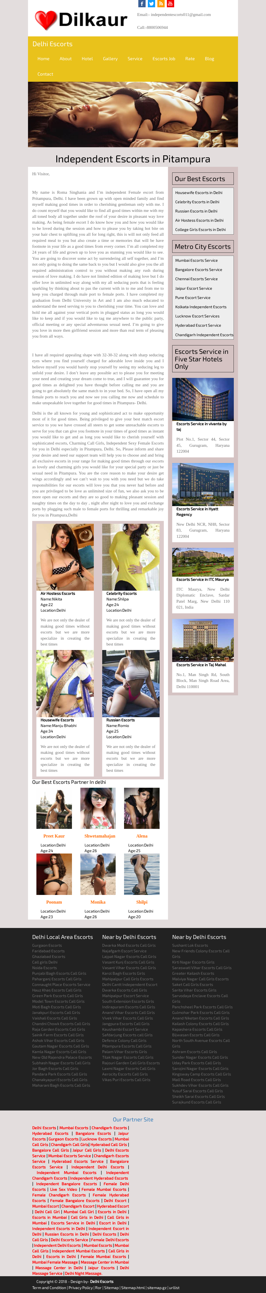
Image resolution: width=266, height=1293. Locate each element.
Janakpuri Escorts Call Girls (56, 1012)
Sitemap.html (133, 1287)
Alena (142, 836)
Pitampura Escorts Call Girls (126, 1046)
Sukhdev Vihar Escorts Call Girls (200, 1085)
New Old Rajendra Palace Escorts (62, 1057)
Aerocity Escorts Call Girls (125, 1074)
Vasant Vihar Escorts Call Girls (129, 967)
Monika (97, 902)
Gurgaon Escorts (47, 945)
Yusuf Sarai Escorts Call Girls (197, 1090)
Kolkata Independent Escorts (201, 306)
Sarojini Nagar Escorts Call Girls (200, 1068)
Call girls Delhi (44, 962)
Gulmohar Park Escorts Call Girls (201, 1012)
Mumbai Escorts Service (196, 260)
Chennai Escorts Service (196, 278)
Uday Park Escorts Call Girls (196, 1062)
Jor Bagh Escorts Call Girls (55, 1068)
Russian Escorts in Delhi (196, 211)
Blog (209, 58)
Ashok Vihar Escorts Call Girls (58, 1040)
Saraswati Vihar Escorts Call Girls (202, 967)
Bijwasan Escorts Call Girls (196, 1034)
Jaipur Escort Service (193, 288)
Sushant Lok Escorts (190, 945)
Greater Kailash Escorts (193, 973)
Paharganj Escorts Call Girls (56, 978)
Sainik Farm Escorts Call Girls (58, 1034)
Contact (45, 73)
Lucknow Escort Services (197, 316)
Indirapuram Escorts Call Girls (128, 1006)
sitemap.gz (157, 1287)
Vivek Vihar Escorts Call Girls (127, 1018)
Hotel (87, 58)
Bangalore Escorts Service (198, 269)
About (66, 58)
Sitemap (111, 1287)
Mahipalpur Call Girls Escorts (127, 978)
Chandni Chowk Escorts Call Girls (61, 1023)
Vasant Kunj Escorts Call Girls (128, 962)
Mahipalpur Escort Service (125, 995)
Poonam (54, 902)
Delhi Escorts (52, 43)
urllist (174, 1287)
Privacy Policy (81, 1287)
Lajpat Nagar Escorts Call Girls (129, 956)
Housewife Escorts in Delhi (198, 192)
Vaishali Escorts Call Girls (54, 1018)
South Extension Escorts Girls (128, 1001)
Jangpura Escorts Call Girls (126, 1023)
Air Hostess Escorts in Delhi (199, 220)
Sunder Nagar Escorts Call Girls (200, 1057)
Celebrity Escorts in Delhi (197, 201)
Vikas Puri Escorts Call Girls (126, 1079)
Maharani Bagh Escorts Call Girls (61, 1085)
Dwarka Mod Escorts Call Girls (129, 945)
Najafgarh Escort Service (124, 950)
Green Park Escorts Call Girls (57, 995)
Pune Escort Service (193, 297)
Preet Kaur (54, 836)
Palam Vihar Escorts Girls (124, 1051)
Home (44, 58)
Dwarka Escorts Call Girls (124, 990)
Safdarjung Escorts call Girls (127, 1034)
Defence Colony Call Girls (124, 1040)
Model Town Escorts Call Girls (58, 1001)
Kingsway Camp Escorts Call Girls (201, 1074)
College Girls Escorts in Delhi (200, 229)
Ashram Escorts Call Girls (194, 1051)
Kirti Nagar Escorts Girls (193, 962)
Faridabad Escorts (48, 950)
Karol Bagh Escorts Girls (123, 973)
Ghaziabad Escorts (48, 956)
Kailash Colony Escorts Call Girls (200, 1023)
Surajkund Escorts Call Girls (196, 1102)
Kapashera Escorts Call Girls (197, 1029)
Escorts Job (164, 58)
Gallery (110, 58)
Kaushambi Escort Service (125, 1029)
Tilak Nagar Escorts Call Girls (127, 1057)
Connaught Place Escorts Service (61, 984)
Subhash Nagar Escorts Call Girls (61, 1062)
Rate (190, 58)
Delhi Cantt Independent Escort (129, 984)
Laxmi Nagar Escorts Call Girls (128, 1068)
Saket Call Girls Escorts (192, 984)
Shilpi (142, 902)
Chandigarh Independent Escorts (204, 334)
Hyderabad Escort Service (198, 325)
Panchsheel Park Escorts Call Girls (202, 1006)
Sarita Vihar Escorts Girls (194, 990)
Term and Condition (49, 1287)
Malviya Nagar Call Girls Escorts (200, 978)
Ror (98, 1287)
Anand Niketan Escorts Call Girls (200, 1018)
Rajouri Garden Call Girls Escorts (131, 1062)
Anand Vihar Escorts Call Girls (128, 1012)
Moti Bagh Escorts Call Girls (56, 1006)
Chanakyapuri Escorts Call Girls (59, 1079)
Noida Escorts (44, 967)
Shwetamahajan (100, 836)
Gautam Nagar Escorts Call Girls (60, 1046)
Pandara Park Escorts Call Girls (59, 1074)
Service (135, 58)
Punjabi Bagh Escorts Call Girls (59, 973)
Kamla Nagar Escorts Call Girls (59, 1051)
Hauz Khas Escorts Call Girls (56, 990)
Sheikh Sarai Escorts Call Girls (198, 1096)
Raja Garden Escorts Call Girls (58, 1029)
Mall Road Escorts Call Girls (196, 1079)
